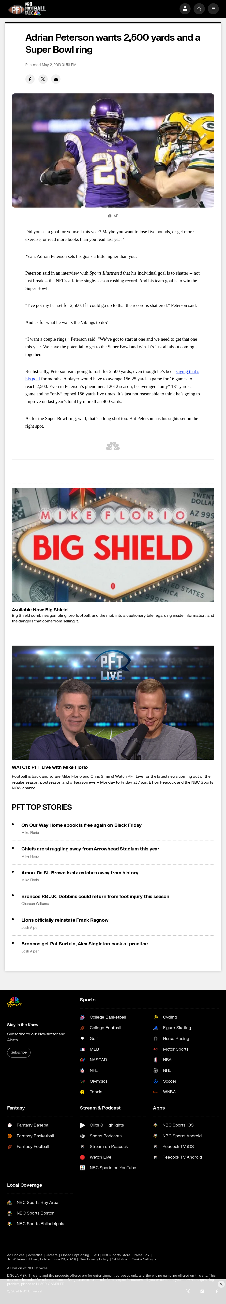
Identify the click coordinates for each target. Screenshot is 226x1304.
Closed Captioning (75, 1255)
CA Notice (119, 1259)
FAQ (95, 1255)
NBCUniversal (38, 1268)
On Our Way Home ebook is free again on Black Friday (81, 825)
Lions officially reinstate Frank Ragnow (64, 920)
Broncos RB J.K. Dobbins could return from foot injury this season (95, 896)
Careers (51, 1255)
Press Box (142, 1255)
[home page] (27, 9)
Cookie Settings (144, 1259)
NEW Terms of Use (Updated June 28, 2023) (42, 1259)
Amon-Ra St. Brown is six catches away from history (79, 873)
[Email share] (55, 79)
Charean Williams (35, 904)
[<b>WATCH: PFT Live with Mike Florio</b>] (113, 703)
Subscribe (19, 1052)
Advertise (35, 1255)
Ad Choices (16, 1255)
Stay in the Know (23, 1024)
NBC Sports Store (116, 1255)
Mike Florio (30, 833)
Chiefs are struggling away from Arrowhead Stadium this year (90, 849)
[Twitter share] (43, 79)
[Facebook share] (30, 79)
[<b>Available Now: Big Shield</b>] (113, 545)
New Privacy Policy (93, 1259)
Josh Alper (29, 928)
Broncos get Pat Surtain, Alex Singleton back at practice (84, 944)
